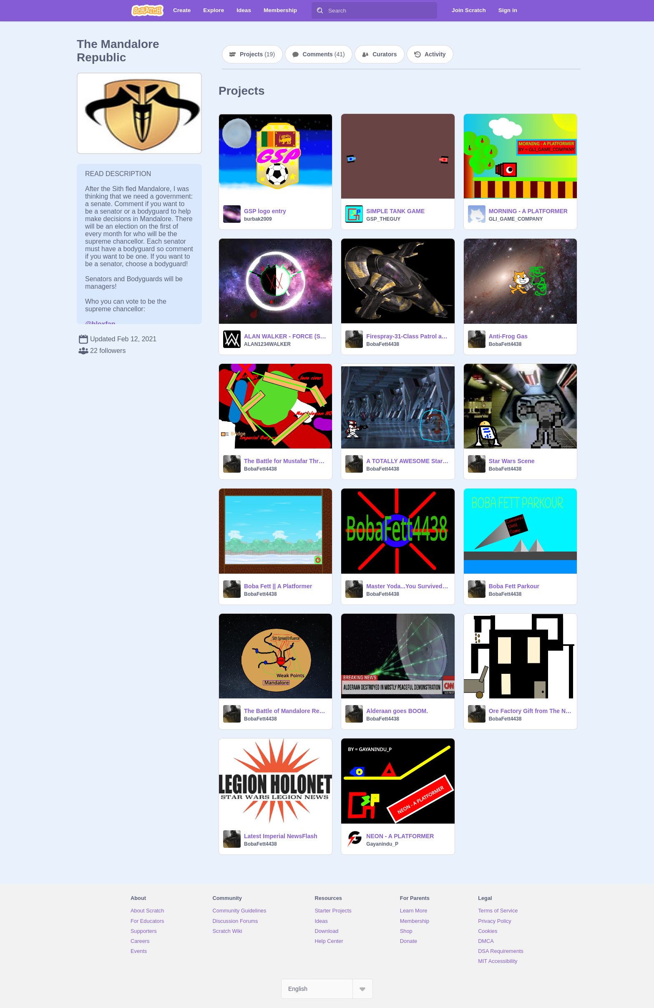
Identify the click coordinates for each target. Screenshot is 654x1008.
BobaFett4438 (382, 344)
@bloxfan (100, 324)
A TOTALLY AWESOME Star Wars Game (407, 461)
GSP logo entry (265, 211)
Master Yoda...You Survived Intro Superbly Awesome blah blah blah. (407, 586)
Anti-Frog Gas (508, 336)
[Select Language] (327, 989)
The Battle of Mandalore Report (285, 711)
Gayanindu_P (382, 844)
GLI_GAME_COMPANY (516, 219)
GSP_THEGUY (383, 219)
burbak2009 (258, 219)
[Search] (320, 10)
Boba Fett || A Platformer (278, 586)
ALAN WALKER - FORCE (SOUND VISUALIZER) (285, 336)
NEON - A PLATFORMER (400, 836)
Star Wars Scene (512, 461)
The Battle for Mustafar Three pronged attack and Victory (285, 461)
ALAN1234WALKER (267, 344)
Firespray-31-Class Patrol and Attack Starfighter (407, 336)
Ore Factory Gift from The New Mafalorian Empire (530, 711)
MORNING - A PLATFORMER (528, 211)
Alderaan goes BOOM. (397, 711)
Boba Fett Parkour (514, 586)
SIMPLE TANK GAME (395, 211)
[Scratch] (147, 10)
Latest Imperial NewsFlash (280, 836)
